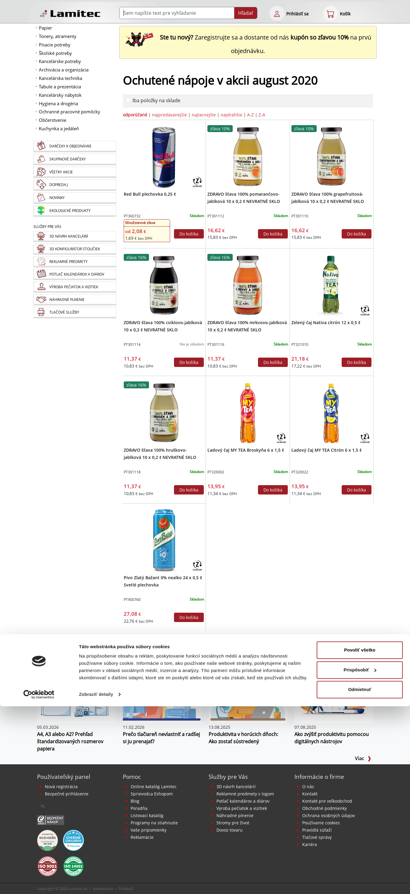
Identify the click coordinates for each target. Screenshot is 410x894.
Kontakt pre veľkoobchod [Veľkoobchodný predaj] (327, 801)
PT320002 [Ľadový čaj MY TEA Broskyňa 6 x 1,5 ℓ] (215, 472)
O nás (308, 786)
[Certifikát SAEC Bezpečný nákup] (50, 819)
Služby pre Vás (228, 776)
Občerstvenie (52, 120)
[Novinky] (74, 198)
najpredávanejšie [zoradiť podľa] (169, 115)
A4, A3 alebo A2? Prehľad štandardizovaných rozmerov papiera (70, 741)
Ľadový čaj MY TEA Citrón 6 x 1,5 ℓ (326, 450)
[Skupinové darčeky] (74, 159)
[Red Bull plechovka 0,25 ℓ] (164, 156)
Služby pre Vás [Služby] (47, 226)
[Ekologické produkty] (74, 211)
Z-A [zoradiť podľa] (262, 115)
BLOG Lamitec (64, 662)
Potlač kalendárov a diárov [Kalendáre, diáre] (242, 801)
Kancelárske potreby (60, 61)
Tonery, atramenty (57, 36)
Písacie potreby (54, 45)
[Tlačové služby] (74, 312)
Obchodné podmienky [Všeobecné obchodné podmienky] (324, 808)
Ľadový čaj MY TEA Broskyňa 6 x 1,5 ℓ (245, 450)
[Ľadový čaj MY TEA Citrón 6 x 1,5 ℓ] (331, 412)
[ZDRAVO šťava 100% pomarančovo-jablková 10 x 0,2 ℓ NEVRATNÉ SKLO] (248, 156)
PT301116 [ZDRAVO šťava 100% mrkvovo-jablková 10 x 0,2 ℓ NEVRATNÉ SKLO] (215, 344)
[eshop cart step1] (330, 13)
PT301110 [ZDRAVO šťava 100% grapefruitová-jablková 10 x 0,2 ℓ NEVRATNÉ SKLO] (299, 216)
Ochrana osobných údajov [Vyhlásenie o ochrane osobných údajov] (328, 815)
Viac (363, 758)
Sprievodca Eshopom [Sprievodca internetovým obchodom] (152, 794)
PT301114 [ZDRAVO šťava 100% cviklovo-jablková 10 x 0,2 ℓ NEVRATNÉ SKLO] (132, 344)
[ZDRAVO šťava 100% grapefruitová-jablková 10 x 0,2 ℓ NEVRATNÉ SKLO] (331, 156)
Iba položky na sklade (156, 100)
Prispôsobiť (359, 857)
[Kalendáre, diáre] (74, 274)
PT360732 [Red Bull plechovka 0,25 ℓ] (132, 216)
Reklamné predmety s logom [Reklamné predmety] (245, 794)
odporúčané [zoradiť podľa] (135, 115)
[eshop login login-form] (276, 13)
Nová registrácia (61, 786)
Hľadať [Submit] (245, 13)
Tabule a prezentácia (60, 87)
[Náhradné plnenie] (74, 300)
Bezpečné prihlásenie (67, 794)
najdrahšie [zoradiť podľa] (231, 115)
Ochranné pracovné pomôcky (69, 112)
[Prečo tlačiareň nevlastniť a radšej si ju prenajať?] (162, 696)
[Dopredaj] (74, 185)
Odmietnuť (359, 877)
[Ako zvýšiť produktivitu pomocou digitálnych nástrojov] (333, 696)
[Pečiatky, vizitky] (74, 287)
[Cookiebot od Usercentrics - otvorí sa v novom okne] (39, 882)
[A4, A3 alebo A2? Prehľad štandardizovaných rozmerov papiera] (76, 696)
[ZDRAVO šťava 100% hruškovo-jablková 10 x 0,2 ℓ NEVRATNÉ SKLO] (164, 412)
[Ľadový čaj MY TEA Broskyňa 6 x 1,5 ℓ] (248, 412)
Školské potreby (55, 53)
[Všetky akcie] (74, 172)
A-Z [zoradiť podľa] (250, 115)
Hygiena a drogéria (58, 103)
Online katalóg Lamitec (154, 786)
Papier (45, 28)
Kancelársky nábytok (60, 95)
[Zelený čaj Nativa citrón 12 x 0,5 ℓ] (331, 285)
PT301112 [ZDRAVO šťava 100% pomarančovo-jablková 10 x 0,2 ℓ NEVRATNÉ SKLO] (215, 216)
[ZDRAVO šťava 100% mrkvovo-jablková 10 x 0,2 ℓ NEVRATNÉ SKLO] (248, 285)
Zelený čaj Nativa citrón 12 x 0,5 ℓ (325, 322)
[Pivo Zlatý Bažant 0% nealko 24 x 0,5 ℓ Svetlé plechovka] (164, 540)
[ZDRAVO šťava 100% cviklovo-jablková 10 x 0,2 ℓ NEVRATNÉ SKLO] (164, 285)
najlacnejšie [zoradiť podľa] (204, 115)
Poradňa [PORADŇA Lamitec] (139, 808)
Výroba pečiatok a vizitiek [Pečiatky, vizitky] (241, 808)
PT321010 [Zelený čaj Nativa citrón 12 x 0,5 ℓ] (299, 344)
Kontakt (310, 794)
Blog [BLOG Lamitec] (135, 801)
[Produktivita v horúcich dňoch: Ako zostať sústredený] (248, 696)
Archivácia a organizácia (64, 70)
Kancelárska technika (60, 78)
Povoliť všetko (359, 837)
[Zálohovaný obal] (197, 181)
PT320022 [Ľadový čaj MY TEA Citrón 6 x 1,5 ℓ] (299, 472)
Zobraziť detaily (96, 882)
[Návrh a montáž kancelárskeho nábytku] (74, 236)
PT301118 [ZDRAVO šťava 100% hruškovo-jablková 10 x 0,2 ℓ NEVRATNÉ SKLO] (132, 472)
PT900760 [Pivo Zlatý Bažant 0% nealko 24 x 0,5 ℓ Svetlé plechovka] (132, 599)
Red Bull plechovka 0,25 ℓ (150, 194)
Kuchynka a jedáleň (59, 128)
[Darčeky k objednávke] (74, 146)
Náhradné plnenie (234, 815)
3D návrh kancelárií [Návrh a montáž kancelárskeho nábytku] (236, 786)
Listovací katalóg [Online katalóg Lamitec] (147, 815)
